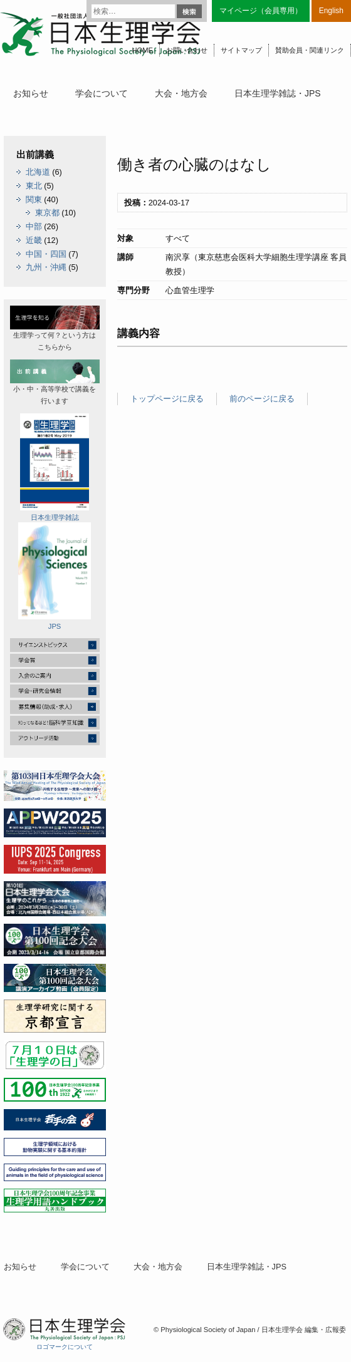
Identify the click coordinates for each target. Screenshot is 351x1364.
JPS (54, 576)
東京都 (47, 212)
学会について (101, 93)
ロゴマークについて (64, 1346)
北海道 (38, 172)
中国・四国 (46, 254)
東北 (34, 185)
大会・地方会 (181, 93)
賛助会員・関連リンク (309, 50)
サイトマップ (241, 50)
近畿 (34, 240)
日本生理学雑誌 (54, 467)
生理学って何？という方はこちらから (55, 328)
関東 (34, 199)
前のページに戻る (262, 398)
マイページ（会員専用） (260, 10)
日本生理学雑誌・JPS (277, 93)
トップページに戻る (167, 398)
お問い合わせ (186, 50)
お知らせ (30, 93)
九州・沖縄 (46, 267)
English (331, 10)
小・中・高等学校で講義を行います (55, 382)
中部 (34, 226)
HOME (142, 50)
